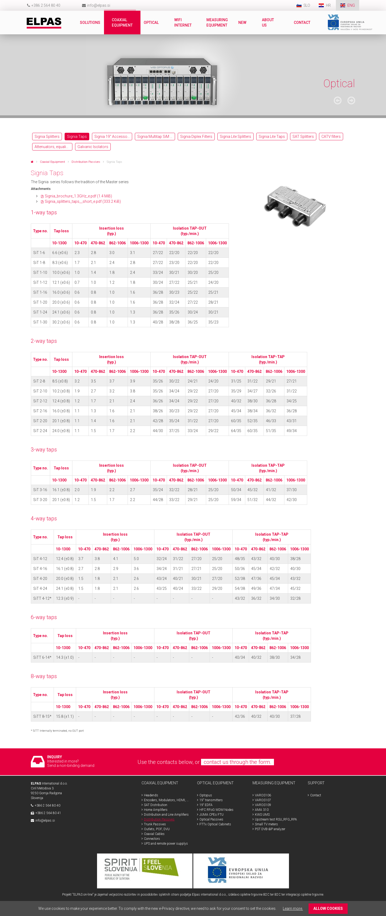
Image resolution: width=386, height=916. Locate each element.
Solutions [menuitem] (90, 22)
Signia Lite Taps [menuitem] (272, 136)
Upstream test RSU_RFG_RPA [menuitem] (276, 819)
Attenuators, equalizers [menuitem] (53, 147)
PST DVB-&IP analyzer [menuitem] (270, 829)
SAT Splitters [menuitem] (303, 136)
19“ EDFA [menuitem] (206, 805)
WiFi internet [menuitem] (183, 22)
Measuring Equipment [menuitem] (217, 22)
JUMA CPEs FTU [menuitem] (211, 814)
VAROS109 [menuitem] (263, 805)
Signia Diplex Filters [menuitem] (196, 136)
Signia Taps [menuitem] (77, 136)
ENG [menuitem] (351, 5)
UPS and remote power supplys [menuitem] (166, 843)
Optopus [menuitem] (205, 795)
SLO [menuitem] (306, 5)
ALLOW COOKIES (328, 908)
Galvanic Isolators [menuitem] (92, 147)
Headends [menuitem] (151, 795)
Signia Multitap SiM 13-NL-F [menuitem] (156, 136)
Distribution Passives (86, 162)
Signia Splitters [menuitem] (47, 136)
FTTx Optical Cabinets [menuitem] (215, 824)
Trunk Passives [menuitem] (155, 824)
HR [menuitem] (329, 5)
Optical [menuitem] (151, 22)
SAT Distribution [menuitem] (155, 805)
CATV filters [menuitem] (331, 136)
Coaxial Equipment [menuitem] (122, 22)
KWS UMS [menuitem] (262, 814)
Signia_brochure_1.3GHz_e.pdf (78, 196)
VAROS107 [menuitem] (263, 800)
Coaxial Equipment (52, 162)
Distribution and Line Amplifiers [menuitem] (166, 814)
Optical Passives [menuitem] (211, 819)
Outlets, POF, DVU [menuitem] (157, 829)
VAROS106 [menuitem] (263, 795)
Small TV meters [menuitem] (266, 824)
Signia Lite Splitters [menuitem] (235, 136)
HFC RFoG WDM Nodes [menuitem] (216, 810)
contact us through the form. (237, 762)
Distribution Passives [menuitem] (159, 819)
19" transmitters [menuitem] (211, 800)
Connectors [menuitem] (152, 839)
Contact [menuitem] (302, 22)
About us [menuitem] (268, 22)
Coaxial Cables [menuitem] (154, 834)
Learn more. (293, 908)
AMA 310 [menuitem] (262, 810)
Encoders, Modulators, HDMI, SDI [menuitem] (166, 800)
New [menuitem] (243, 22)
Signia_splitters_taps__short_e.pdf (83, 201)
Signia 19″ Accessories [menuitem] (113, 136)
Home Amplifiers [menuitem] (156, 810)
